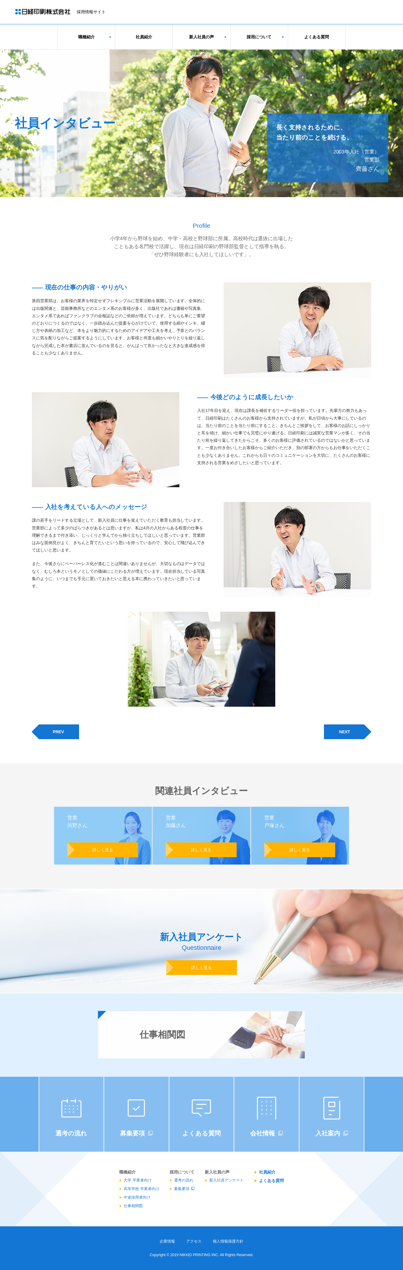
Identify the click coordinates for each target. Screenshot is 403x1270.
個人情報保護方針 (228, 1241)
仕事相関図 (133, 1206)
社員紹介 (144, 37)
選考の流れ (183, 1180)
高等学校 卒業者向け (141, 1189)
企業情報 (167, 1241)
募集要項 (181, 1189)
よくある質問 (316, 37)
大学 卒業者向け (137, 1180)
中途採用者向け (137, 1197)
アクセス (194, 1241)
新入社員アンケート (226, 1180)
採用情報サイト (91, 11)
